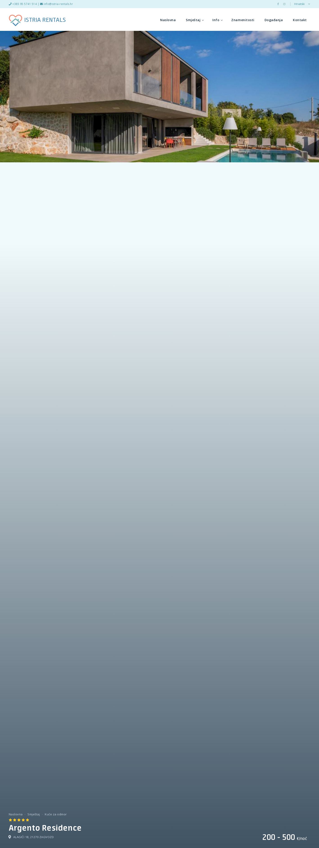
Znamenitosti (242, 20)
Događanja (274, 20)
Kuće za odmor (56, 814)
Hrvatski (302, 4)
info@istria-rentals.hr (56, 4)
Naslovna (168, 20)
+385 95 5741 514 (23, 4)
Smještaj (195, 20)
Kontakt (300, 20)
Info (217, 20)
